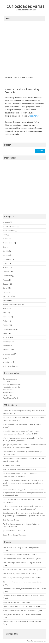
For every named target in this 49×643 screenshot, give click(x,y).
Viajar (5, 358)
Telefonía (6, 346)
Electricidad (7, 276)
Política (36, 122)
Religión (6, 333)
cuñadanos (27, 125)
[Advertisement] (24, 48)
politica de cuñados (12, 134)
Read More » (34, 116)
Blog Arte (6, 382)
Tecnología (7, 341)
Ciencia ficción (8, 243)
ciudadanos (17, 125)
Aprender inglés (9, 230)
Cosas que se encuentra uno (26, 10)
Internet (30, 122)
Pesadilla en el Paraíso (11, 398)
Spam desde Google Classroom (14, 535)
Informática (7, 296)
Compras (6, 255)
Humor (23, 122)
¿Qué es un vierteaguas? (12, 465)
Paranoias (6, 317)
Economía (16, 122)
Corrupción (7, 259)
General (6, 288)
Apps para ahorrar (10, 226)
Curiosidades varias (26, 6)
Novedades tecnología (11, 387)
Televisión (6, 350)
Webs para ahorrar (10, 366)
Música (5, 308)
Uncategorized (8, 354)
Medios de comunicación (12, 304)
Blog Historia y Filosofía (12, 384)
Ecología (6, 267)
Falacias (6, 280)
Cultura (5, 263)
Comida (6, 251)
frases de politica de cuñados (23, 131)
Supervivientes (8, 392)
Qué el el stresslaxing (11, 520)
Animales (6, 222)
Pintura (5, 321)
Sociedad (6, 337)
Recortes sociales (9, 329)
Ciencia (5, 239)
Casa (5, 234)
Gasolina (6, 284)
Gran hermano (8, 390)
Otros (5, 313)
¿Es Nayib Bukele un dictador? (14, 531)
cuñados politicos (27, 128)
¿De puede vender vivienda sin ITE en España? (20, 469)
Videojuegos (7, 362)
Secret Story (7, 395)
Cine (4, 247)
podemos (38, 131)
